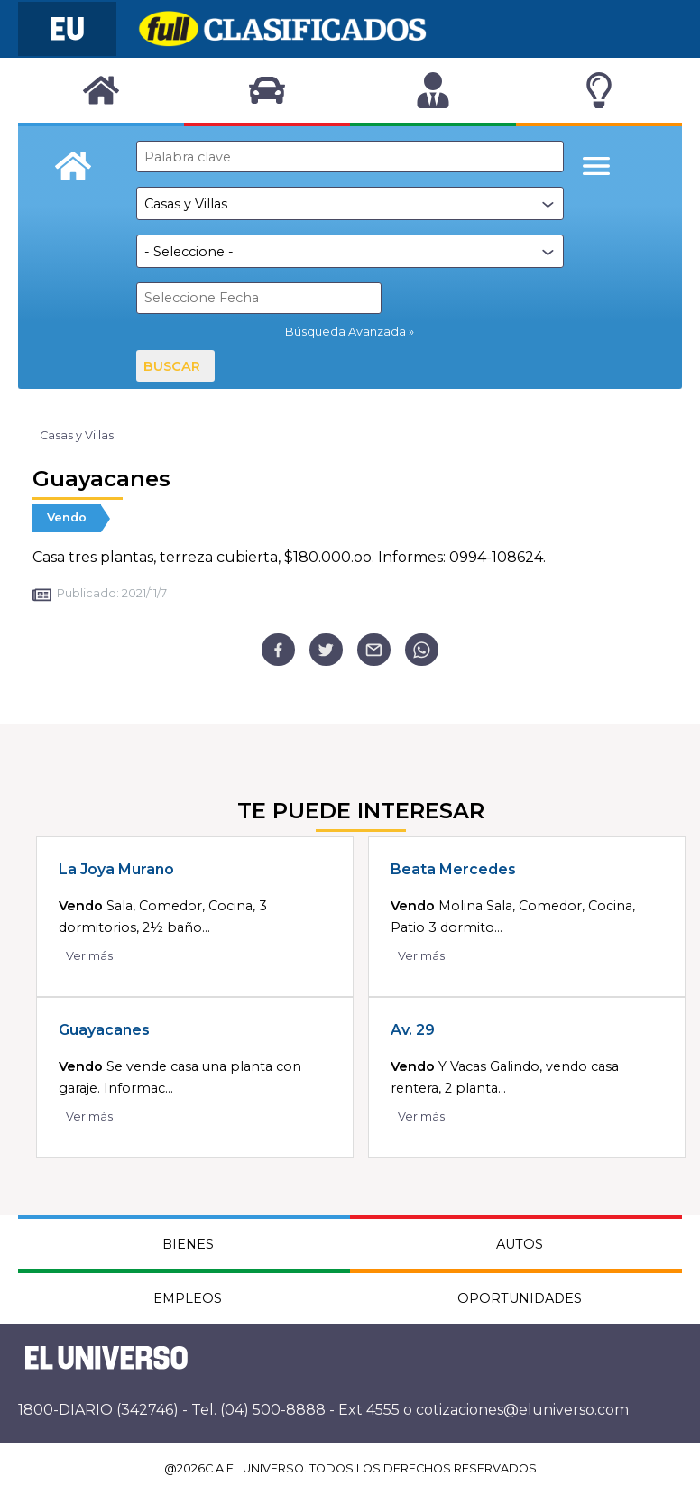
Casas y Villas (77, 435)
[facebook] (278, 650)
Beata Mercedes (453, 869)
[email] (374, 650)
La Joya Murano (116, 869)
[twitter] (326, 650)
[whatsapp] (422, 650)
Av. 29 (413, 1029)
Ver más (89, 956)
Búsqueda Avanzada (345, 331)
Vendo (67, 517)
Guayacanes (104, 1029)
